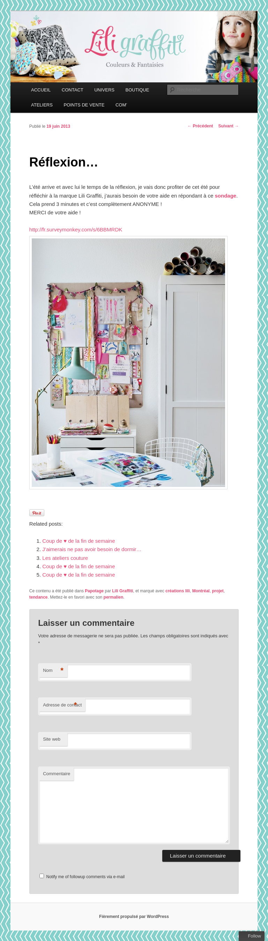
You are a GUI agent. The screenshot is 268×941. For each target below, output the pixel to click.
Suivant (228, 126)
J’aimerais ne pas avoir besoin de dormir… (91, 549)
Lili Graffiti (122, 590)
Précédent (200, 126)
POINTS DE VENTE (84, 105)
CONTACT (72, 89)
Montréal (201, 590)
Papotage (94, 590)
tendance (38, 597)
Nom (53, 671)
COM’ (121, 105)
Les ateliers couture (65, 558)
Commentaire (56, 773)
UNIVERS (104, 89)
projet (217, 590)
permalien (114, 597)
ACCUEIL (41, 89)
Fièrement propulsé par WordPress (134, 916)
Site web (51, 739)
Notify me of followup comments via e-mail (85, 876)
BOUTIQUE (137, 89)
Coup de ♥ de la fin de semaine (78, 541)
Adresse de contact (62, 705)
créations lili (177, 590)
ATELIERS (42, 105)
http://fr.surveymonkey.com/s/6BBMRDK (75, 229)
